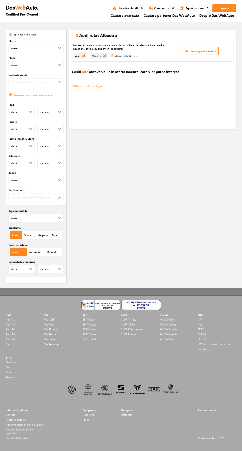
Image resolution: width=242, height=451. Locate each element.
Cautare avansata (125, 15)
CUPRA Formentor (132, 329)
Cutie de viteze (18, 245)
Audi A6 (10, 339)
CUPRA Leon (128, 334)
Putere (13, 122)
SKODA (202, 339)
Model (12, 58)
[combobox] (36, 197)
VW (200, 319)
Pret (11, 105)
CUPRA (202, 334)
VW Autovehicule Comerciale (215, 344)
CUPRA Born (128, 324)
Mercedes (11, 362)
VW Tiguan (50, 329)
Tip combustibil (18, 211)
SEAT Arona (89, 324)
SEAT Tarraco (90, 334)
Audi (200, 324)
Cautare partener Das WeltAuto (169, 15)
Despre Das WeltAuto (216, 15)
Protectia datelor (16, 420)
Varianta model (18, 75)
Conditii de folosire (17, 438)
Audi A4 (10, 329)
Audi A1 (10, 319)
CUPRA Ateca (128, 319)
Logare (224, 8)
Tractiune (15, 228)
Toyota (10, 377)
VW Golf (49, 319)
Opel (9, 372)
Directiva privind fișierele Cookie (25, 424)
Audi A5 (10, 334)
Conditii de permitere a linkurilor (19, 431)
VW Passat (50, 339)
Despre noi (89, 415)
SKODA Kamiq (167, 324)
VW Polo (49, 324)
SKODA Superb (168, 334)
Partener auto (17, 190)
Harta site (126, 415)
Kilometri (15, 156)
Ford (8, 367)
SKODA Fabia (167, 319)
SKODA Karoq (167, 339)
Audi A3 (10, 324)
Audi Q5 (10, 344)
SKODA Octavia (168, 329)
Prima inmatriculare (21, 139)
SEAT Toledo (90, 339)
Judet (12, 173)
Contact (10, 415)
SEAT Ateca (89, 329)
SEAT (201, 329)
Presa (86, 420)
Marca (12, 41)
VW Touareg (51, 344)
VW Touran (50, 334)
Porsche (202, 349)
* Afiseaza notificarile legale (87, 86)
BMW (9, 357)
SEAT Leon (89, 319)
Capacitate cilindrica (22, 262)
